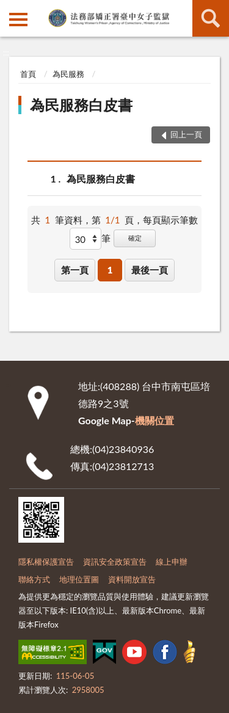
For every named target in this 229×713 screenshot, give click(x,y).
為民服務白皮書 (81, 105)
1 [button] (110, 269)
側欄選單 (18, 19)
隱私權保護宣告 (46, 561)
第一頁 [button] (75, 269)
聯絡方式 (34, 579)
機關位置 (154, 420)
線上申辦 (171, 561)
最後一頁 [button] (149, 269)
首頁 (28, 74)
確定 (135, 238)
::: (10, 9)
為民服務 (68, 74)
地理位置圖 (79, 579)
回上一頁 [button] (186, 134)
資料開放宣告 (132, 579)
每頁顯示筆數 (170, 219)
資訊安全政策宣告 (115, 561)
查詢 (210, 18)
